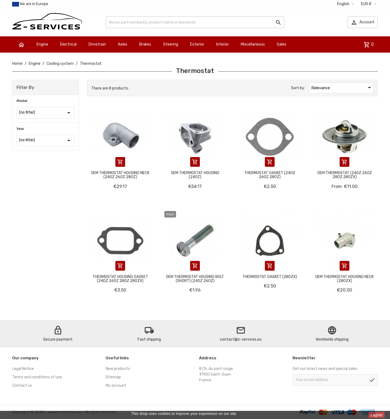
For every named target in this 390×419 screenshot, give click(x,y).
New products (118, 368)
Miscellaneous (253, 44)
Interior (222, 44)
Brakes (145, 44)
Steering (170, 44)
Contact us (22, 385)
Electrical (68, 44)
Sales (281, 44)
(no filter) (45, 113)
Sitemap (113, 377)
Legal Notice (23, 368)
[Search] (195, 22)
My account (116, 385)
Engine (42, 44)
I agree (377, 415)
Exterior (197, 44)
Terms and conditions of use (37, 377)
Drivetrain (97, 44)
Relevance (342, 87)
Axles (122, 44)
